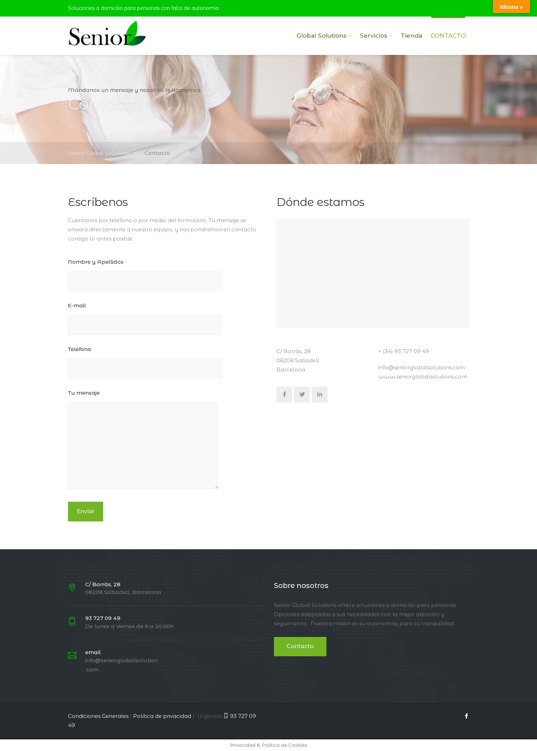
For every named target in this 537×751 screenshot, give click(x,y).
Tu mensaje (143, 444)
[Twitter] (302, 394)
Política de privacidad (162, 716)
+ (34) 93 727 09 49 (403, 351)
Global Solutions (321, 35)
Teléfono (145, 366)
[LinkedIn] (319, 394)
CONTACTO (448, 35)
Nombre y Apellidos (145, 278)
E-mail (145, 322)
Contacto (300, 646)
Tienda (411, 35)
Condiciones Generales (98, 716)
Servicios (373, 35)
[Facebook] (284, 394)
